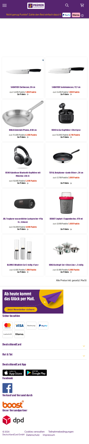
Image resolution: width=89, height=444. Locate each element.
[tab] (44, 346)
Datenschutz (32, 435)
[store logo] (36, 6)
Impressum (49, 435)
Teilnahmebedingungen (61, 432)
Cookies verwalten (35, 432)
